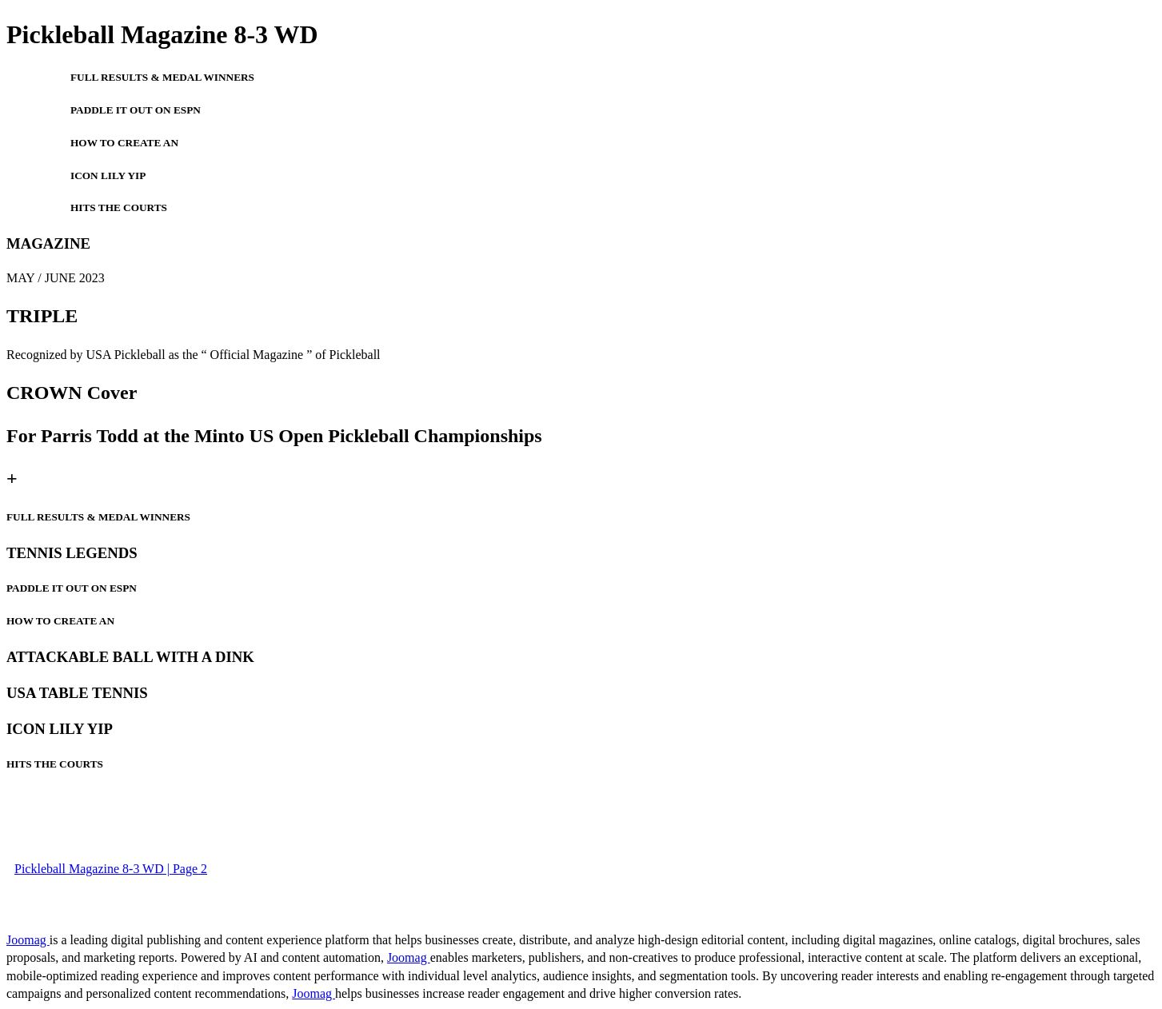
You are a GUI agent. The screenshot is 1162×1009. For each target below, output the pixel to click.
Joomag (28, 940)
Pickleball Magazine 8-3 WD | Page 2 (110, 868)
